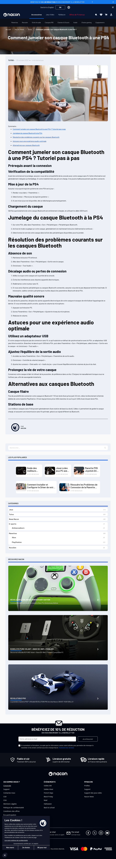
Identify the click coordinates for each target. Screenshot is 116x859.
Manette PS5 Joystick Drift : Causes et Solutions (91, 469)
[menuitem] (36, 14)
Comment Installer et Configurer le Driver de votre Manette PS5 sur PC (41, 486)
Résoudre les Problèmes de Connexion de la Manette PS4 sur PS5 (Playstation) (83, 486)
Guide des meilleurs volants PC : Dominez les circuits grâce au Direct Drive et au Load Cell (34, 469)
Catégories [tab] (13, 503)
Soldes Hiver (48, 789)
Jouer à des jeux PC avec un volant (62, 469)
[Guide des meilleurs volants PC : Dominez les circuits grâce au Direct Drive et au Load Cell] (21, 471)
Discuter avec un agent (56, 835)
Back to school (49, 808)
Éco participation (9, 815)
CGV (4, 797)
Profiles (87, 786)
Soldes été (48, 786)
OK (60, 7)
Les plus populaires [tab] (17, 457)
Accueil (9, 29)
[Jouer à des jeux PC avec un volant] (50, 471)
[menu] (58, 15)
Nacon (23, 428)
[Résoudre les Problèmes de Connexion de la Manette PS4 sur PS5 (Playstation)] (64, 487)
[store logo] (11, 14)
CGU (5, 800)
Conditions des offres (11, 811)
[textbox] (58, 447)
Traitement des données (66, 748)
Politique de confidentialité (13, 808)
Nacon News (20, 29)
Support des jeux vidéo (93, 793)
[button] (105, 448)
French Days (48, 793)
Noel (45, 800)
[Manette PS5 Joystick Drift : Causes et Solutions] (79, 471)
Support (6, 789)
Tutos (30, 29)
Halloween (48, 804)
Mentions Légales (10, 804)
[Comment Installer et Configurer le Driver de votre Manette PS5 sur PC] (21, 487)
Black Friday (48, 797)
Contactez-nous (9, 793)
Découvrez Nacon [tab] (16, 559)
